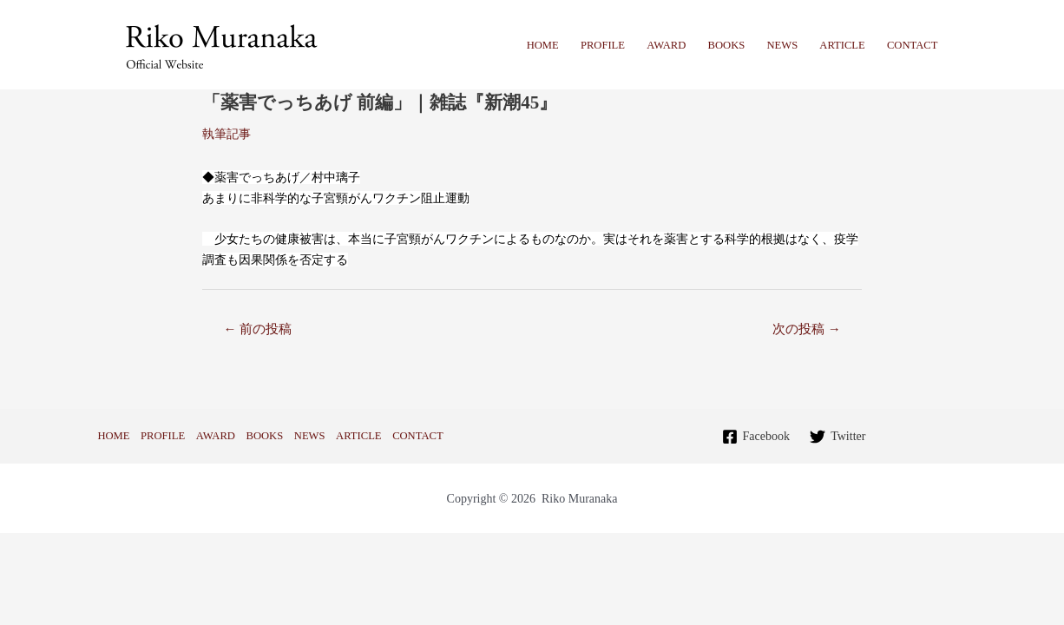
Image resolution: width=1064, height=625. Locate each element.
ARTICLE (841, 45)
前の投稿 (257, 329)
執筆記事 (226, 134)
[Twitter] (837, 436)
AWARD (666, 45)
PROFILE (603, 45)
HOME (543, 45)
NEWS (782, 45)
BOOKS (726, 45)
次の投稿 (806, 329)
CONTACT (912, 45)
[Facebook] (756, 436)
